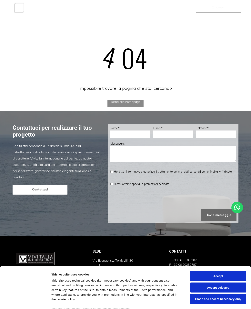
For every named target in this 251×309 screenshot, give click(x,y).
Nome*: (115, 128)
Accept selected (218, 260)
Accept (218, 248)
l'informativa (132, 171)
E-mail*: (158, 128)
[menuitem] (44, 7)
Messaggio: (117, 143)
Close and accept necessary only (218, 271)
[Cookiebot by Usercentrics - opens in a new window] (25, 301)
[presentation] (140, 197)
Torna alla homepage (125, 102)
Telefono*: (202, 128)
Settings (199, 301)
